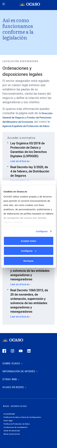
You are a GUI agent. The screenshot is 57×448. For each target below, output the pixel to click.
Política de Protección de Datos (17, 424)
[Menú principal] (3, 4)
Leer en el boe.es (21, 161)
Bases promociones (12, 434)
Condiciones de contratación (16, 427)
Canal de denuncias (12, 431)
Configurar (42, 231)
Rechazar (28, 260)
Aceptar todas (28, 240)
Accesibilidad (9, 414)
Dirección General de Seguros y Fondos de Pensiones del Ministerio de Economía (27, 117)
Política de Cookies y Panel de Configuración (22, 417)
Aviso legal (8, 421)
